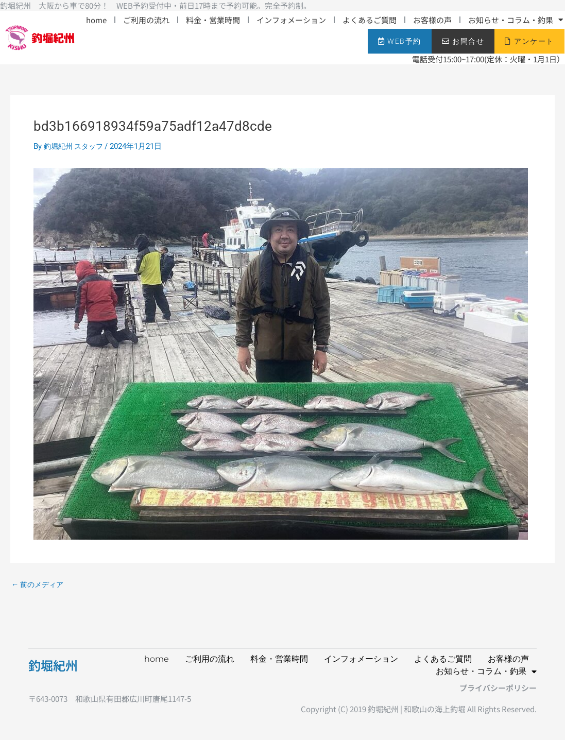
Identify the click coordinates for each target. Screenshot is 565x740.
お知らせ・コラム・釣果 (515, 20)
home (96, 19)
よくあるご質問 (370, 19)
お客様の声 (432, 19)
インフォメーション (291, 19)
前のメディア (39, 585)
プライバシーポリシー (498, 687)
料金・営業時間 (213, 19)
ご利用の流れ (146, 19)
